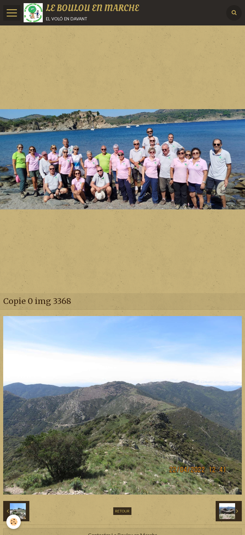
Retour (122, 511)
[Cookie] (13, 522)
